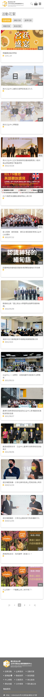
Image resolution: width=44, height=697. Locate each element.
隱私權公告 (31, 683)
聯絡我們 (19, 675)
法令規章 (19, 683)
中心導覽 (8, 679)
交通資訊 (19, 679)
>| (34, 605)
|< (9, 605)
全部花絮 (6, 20)
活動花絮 (30, 671)
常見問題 (30, 675)
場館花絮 (6, 26)
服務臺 (7, 675)
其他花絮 (17, 26)
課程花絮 (17, 20)
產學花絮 (28, 20)
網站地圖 (8, 683)
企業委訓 (19, 671)
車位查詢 (30, 679)
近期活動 (8, 671)
